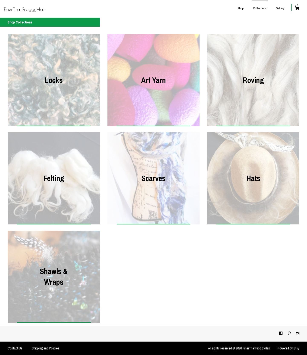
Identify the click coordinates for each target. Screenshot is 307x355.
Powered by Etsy (288, 348)
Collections (259, 8)
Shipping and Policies (45, 348)
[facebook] (281, 333)
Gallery (280, 8)
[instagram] (297, 333)
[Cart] (297, 8)
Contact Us (15, 348)
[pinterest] (290, 333)
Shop (240, 8)
